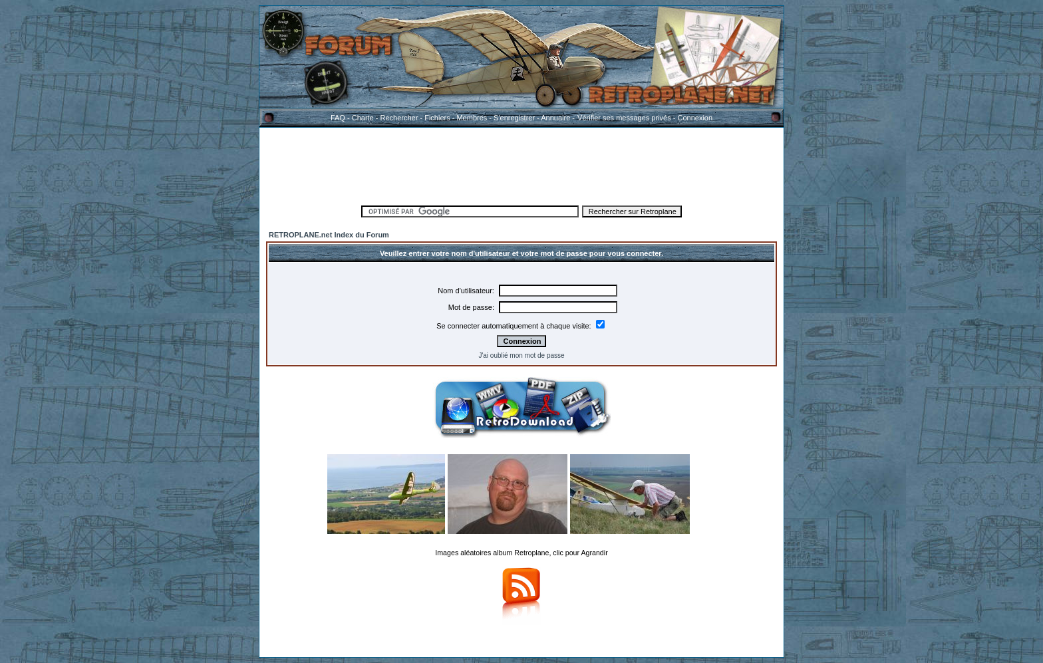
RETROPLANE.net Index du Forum (329, 235)
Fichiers (437, 118)
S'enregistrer (514, 118)
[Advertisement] (521, 164)
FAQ (338, 118)
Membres (471, 118)
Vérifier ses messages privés (624, 118)
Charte (363, 118)
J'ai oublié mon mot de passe (521, 355)
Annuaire (555, 118)
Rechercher (399, 118)
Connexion (694, 118)
